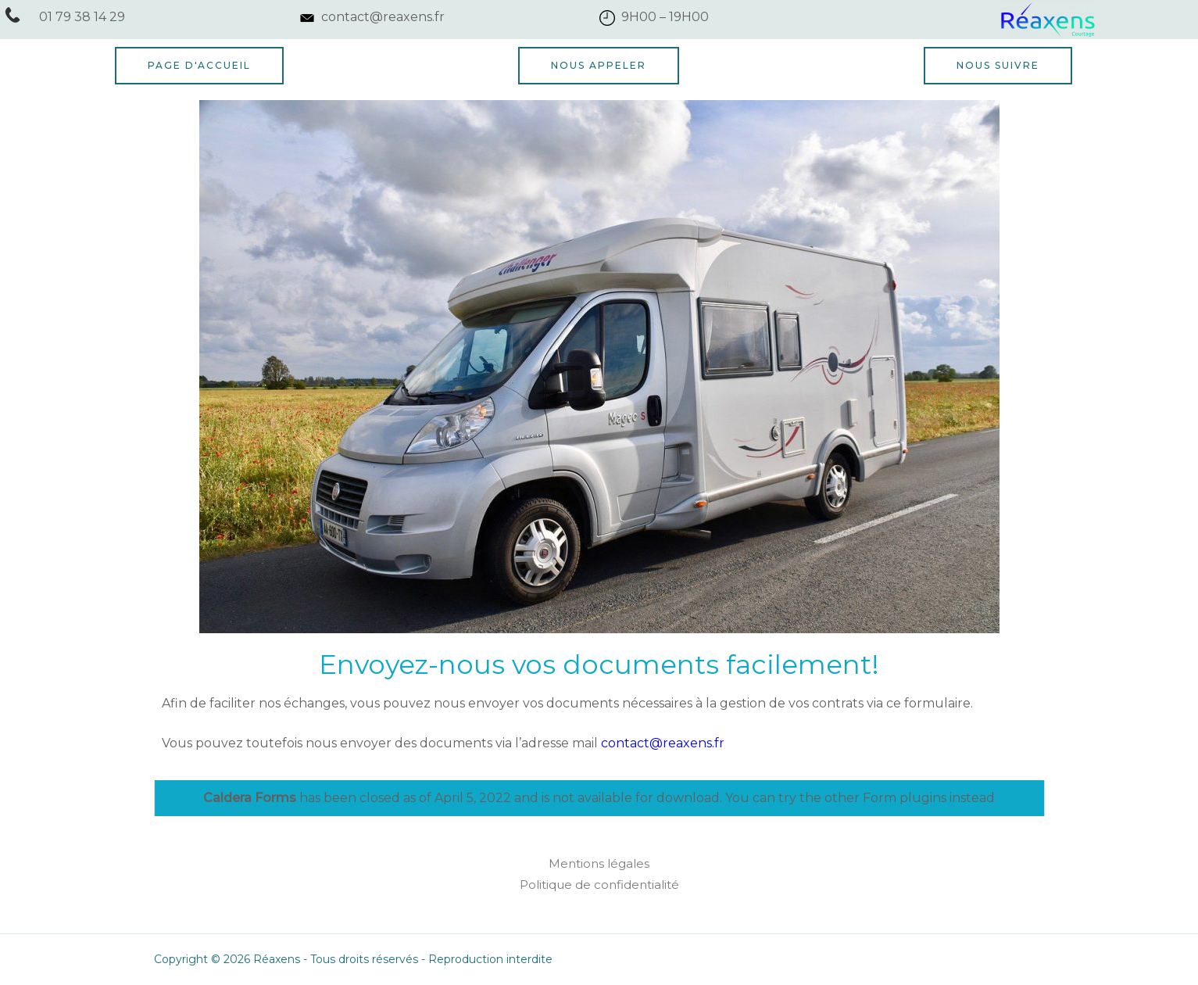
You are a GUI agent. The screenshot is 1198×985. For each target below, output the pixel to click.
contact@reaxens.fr (662, 743)
